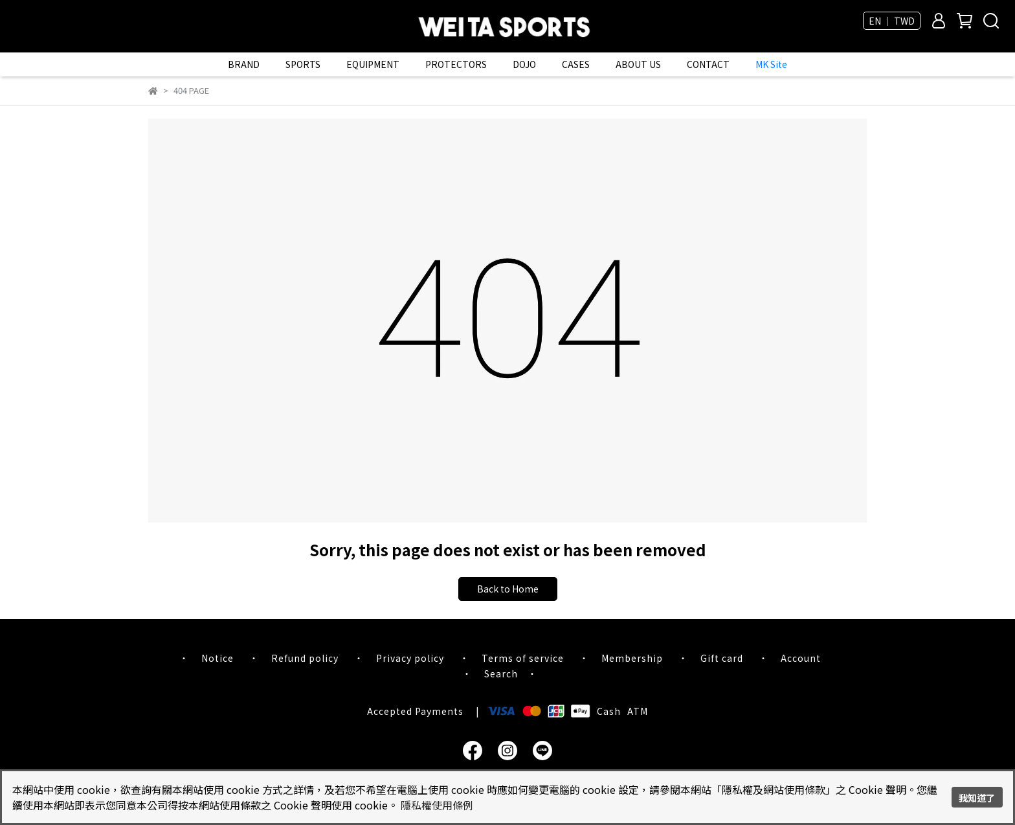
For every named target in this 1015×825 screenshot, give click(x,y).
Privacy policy (410, 657)
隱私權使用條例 (437, 805)
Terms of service (523, 657)
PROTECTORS (456, 64)
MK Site (771, 64)
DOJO (524, 64)
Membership (632, 657)
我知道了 (977, 797)
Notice (217, 657)
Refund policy (305, 657)
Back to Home (508, 588)
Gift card (721, 657)
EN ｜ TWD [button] (892, 21)
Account (801, 657)
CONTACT (708, 64)
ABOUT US (638, 64)
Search (501, 673)
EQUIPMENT (372, 64)
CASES (576, 64)
